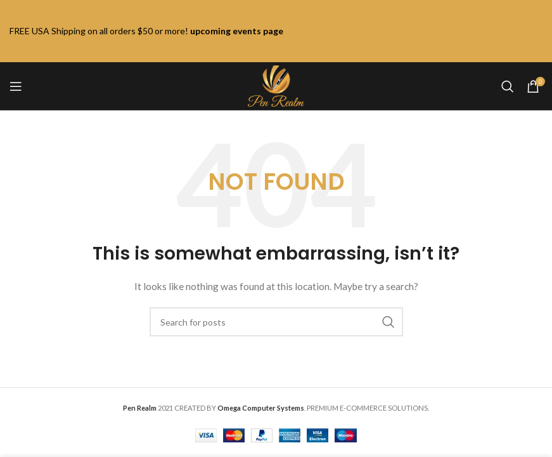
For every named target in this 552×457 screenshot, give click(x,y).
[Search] (507, 86)
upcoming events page (236, 30)
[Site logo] (276, 84)
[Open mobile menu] (16, 86)
